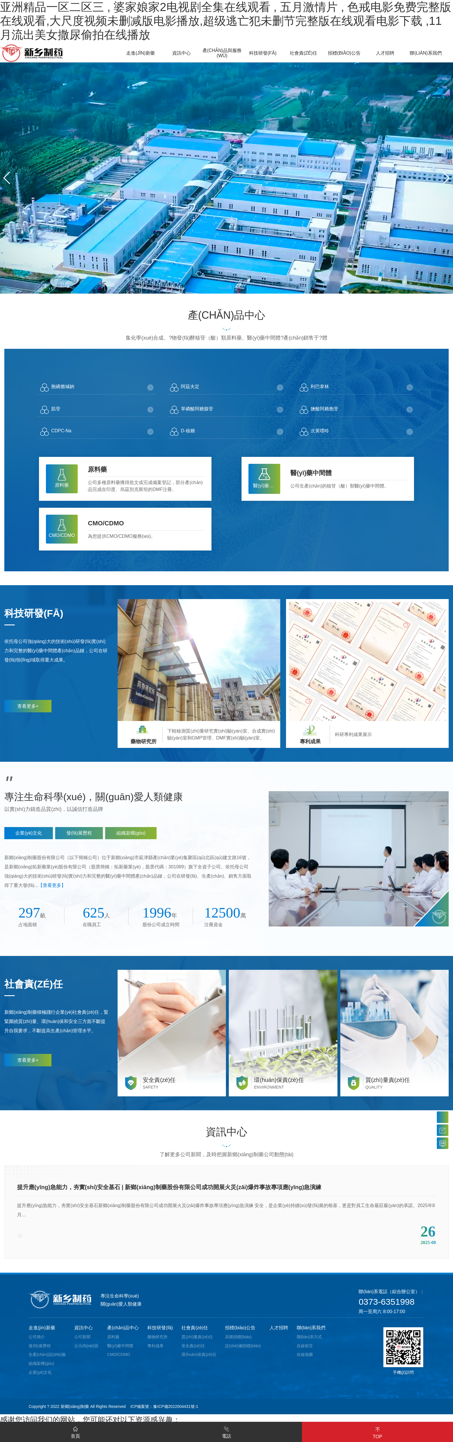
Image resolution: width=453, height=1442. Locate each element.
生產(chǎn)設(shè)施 (47, 1360)
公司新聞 (82, 1342)
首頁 (75, 1431)
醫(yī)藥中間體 (120, 1351)
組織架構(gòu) (41, 1369)
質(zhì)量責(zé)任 (197, 1342)
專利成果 (155, 1351)
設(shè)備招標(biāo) (243, 1351)
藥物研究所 (157, 1342)
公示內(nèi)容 (86, 1351)
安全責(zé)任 (193, 1351)
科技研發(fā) (160, 1333)
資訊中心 (83, 1333)
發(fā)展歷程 (40, 1351)
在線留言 (305, 1351)
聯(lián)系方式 (309, 1342)
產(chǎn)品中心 (123, 1333)
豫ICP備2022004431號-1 (175, 1412)
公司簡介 (37, 1342)
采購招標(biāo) (238, 1342)
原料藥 (113, 1342)
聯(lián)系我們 (311, 1333)
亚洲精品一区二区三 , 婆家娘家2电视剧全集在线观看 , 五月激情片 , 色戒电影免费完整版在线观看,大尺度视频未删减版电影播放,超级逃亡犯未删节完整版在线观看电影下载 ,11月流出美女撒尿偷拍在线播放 (225, 21)
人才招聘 (279, 1333)
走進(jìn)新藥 (42, 1333)
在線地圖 (305, 1360)
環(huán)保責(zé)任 (198, 1360)
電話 (226, 1431)
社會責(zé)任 (194, 1333)
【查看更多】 (52, 888)
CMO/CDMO (118, 1360)
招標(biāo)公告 (240, 1333)
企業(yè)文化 (40, 1378)
